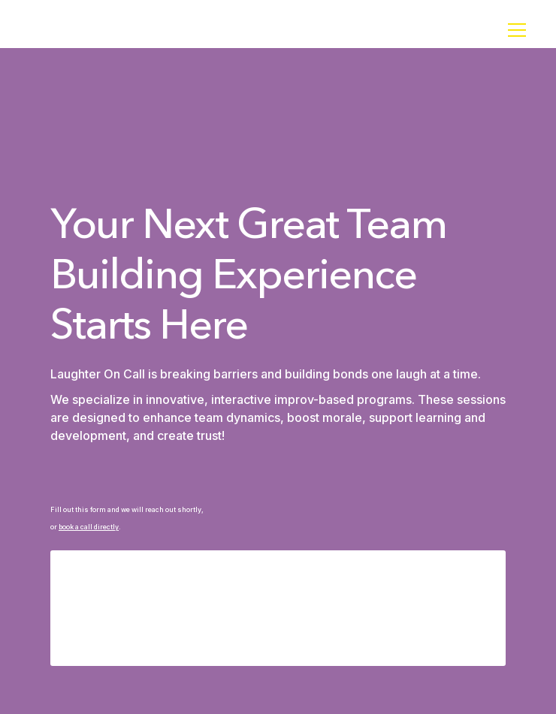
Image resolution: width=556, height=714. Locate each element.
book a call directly (89, 527)
